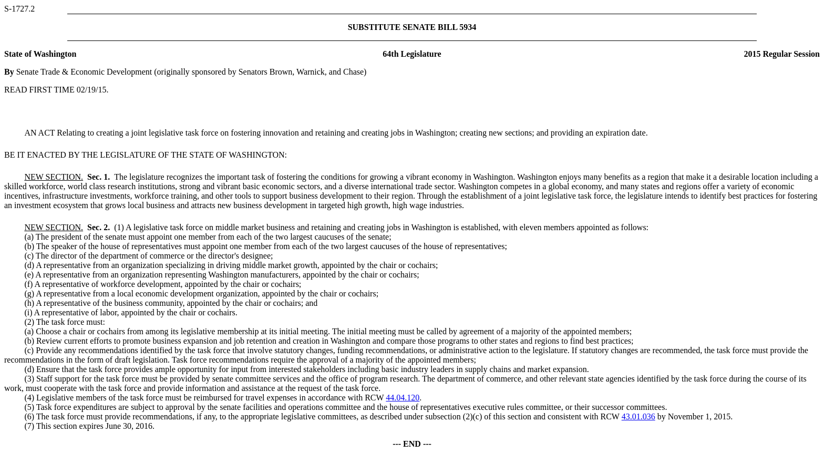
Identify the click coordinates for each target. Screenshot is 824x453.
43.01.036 (638, 416)
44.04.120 (402, 397)
